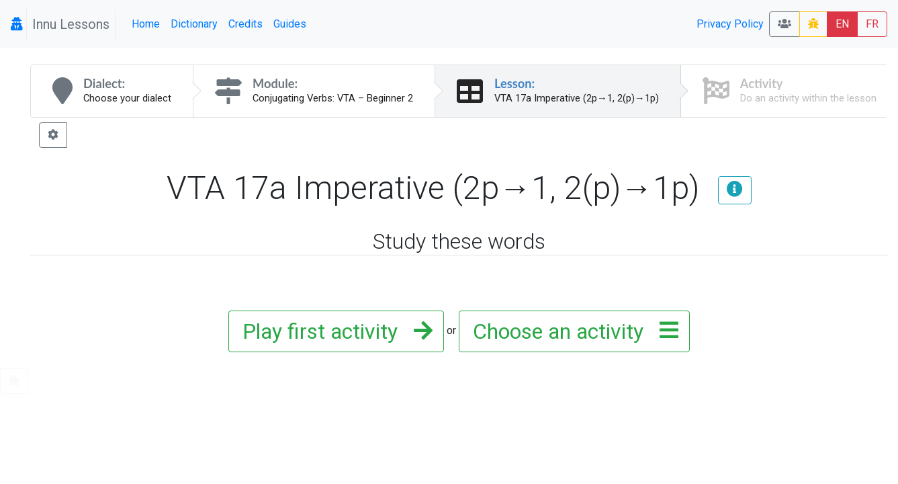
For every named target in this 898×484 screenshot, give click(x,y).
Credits (245, 23)
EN (842, 23)
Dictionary (194, 23)
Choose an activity (571, 331)
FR (872, 23)
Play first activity (333, 331)
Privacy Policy (730, 23)
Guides (289, 23)
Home (146, 23)
